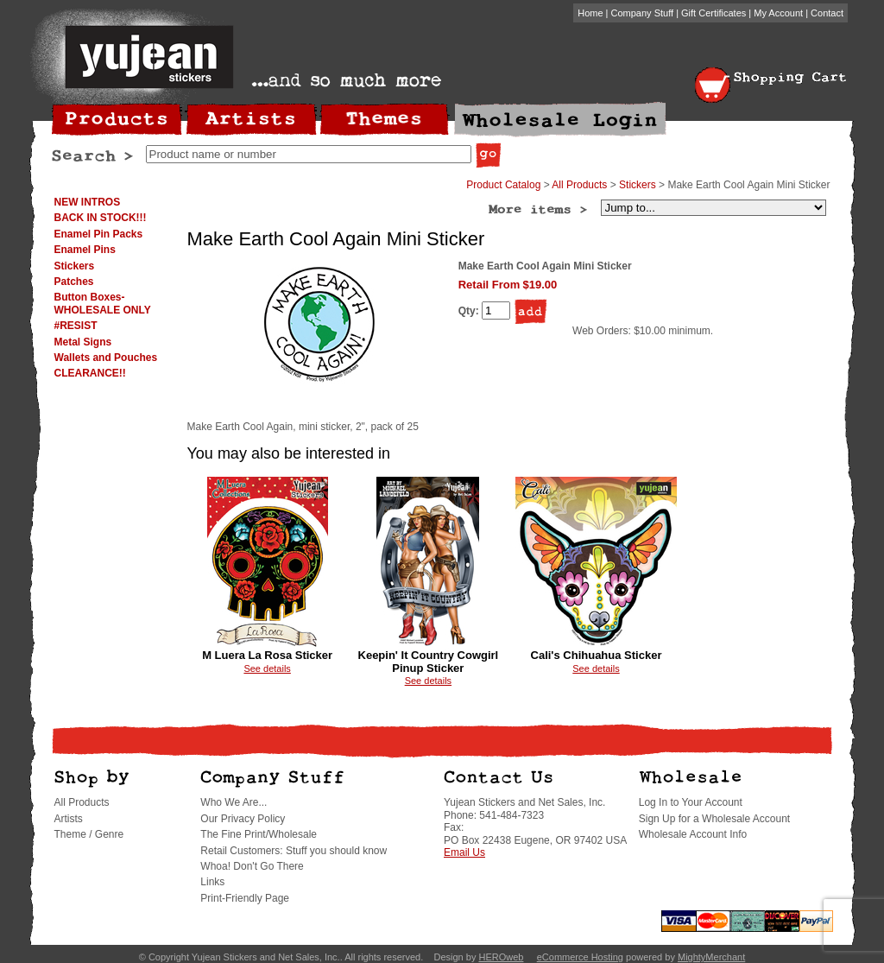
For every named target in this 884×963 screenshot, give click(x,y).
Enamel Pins (85, 250)
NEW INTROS (87, 202)
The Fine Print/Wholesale (258, 834)
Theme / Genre (89, 834)
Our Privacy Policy (242, 819)
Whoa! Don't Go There (251, 866)
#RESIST (76, 326)
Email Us (464, 852)
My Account (778, 13)
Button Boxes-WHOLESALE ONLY (102, 303)
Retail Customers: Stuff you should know (293, 851)
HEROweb (500, 957)
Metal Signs (83, 342)
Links (212, 882)
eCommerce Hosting (580, 957)
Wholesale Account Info (693, 834)
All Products (579, 185)
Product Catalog (503, 185)
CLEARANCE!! (90, 373)
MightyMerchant (711, 957)
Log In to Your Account (690, 802)
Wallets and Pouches (106, 358)
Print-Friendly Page (244, 898)
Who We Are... (233, 802)
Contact (827, 13)
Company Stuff (642, 13)
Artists (68, 819)
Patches (74, 282)
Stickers (74, 266)
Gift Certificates (713, 13)
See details (266, 668)
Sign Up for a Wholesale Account (714, 819)
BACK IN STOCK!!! (100, 218)
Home (590, 13)
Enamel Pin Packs (98, 234)
